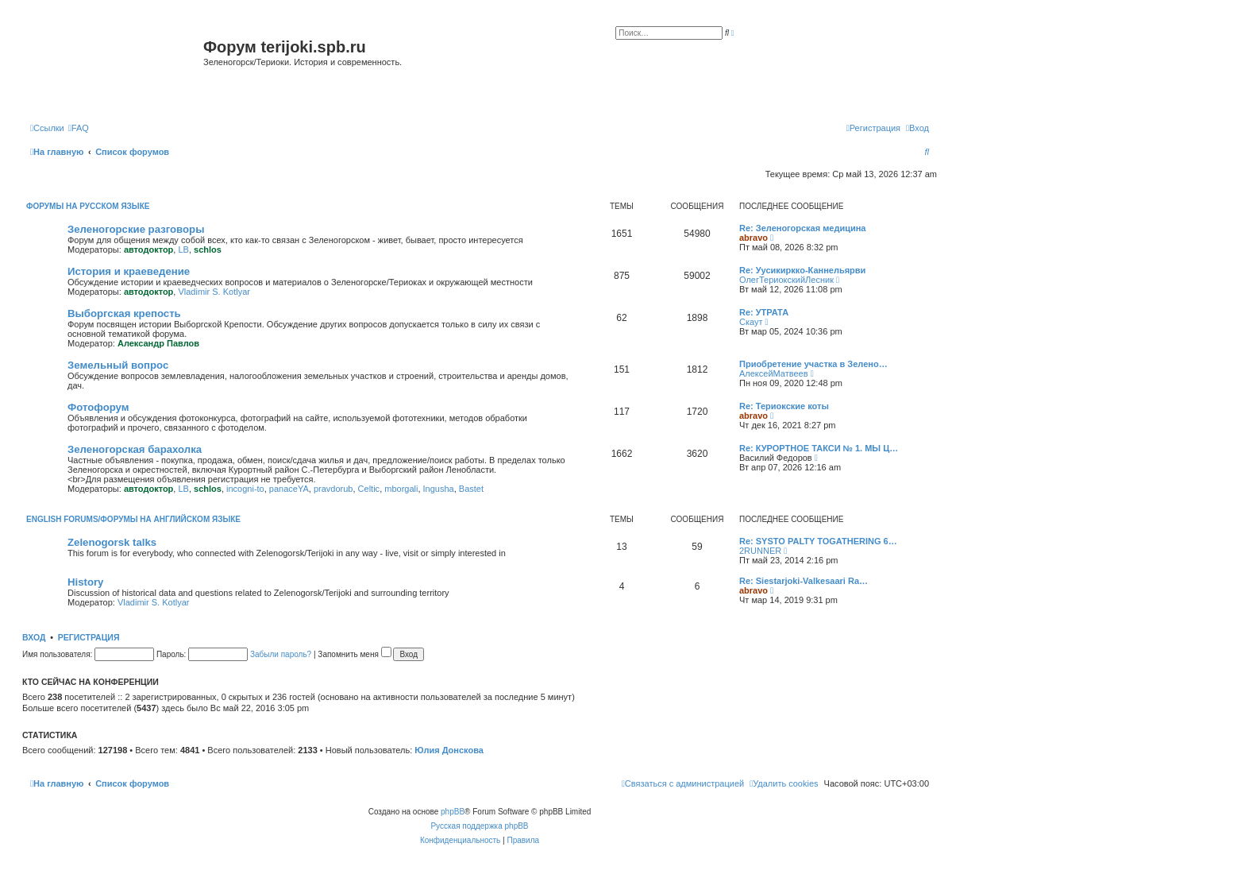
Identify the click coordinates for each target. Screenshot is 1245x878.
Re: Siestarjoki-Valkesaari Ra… (803, 581)
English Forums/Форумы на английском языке (133, 519)
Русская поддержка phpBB (479, 826)
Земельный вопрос (117, 365)
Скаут (751, 322)
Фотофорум (98, 407)
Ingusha (438, 488)
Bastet (471, 488)
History (85, 582)
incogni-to (245, 488)
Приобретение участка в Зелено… (813, 364)
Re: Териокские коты (784, 406)
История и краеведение (128, 271)
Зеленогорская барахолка (134, 449)
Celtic (369, 488)
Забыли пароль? (280, 654)
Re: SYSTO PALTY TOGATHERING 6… (818, 541)
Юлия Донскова (449, 750)
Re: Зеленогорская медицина (802, 228)
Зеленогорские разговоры (135, 229)
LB (183, 249)
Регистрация (89, 637)
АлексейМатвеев (773, 373)
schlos (208, 249)
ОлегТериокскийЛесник (786, 279)
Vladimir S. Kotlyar (213, 291)
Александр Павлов (158, 343)
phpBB (452, 811)
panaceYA (289, 488)
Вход (33, 637)
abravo (753, 237)
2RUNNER (760, 550)
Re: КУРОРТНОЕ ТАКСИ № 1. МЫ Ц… (818, 448)
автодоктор (148, 249)
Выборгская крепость (124, 313)
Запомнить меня (354, 654)
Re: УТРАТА (763, 312)
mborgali (401, 488)
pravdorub (333, 488)
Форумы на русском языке (87, 206)
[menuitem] (78, 127)
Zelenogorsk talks (111, 542)
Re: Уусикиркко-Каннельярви (802, 270)
